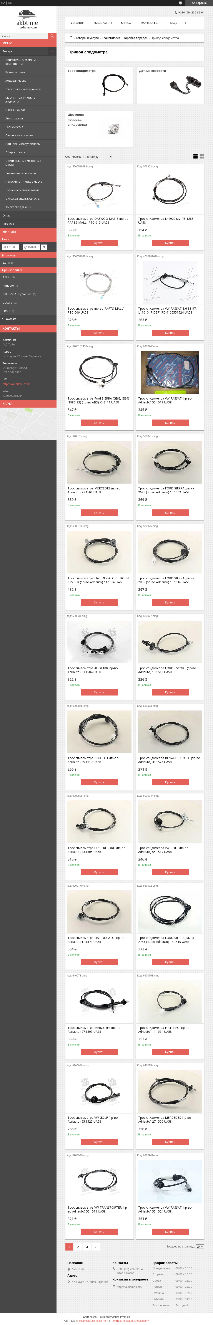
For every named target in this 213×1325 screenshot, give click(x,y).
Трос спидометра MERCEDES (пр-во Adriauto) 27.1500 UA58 (164, 1119)
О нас (6, 215)
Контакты (149, 23)
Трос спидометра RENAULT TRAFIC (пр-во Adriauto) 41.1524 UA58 (169, 760)
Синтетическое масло (20, 173)
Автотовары (14, 118)
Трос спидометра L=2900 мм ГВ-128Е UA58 (165, 221)
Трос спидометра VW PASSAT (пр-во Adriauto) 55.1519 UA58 (165, 400)
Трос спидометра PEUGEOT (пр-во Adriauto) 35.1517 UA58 (93, 760)
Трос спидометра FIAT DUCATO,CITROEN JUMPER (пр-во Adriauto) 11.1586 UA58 (98, 580)
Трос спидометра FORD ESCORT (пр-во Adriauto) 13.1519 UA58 (167, 670)
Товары (8, 51)
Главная (77, 23)
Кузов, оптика (15, 72)
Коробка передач (135, 38)
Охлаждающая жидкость (22, 198)
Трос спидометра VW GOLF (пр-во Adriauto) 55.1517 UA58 (163, 850)
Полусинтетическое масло (23, 181)
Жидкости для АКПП (19, 207)
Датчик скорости (152, 71)
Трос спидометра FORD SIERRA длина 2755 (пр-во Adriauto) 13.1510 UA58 (166, 940)
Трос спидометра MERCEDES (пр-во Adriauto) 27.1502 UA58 (94, 490)
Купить (99, 243)
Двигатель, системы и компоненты (20, 62)
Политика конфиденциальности (130, 1320)
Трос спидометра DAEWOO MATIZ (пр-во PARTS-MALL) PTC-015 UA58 (98, 221)
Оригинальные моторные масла (23, 163)
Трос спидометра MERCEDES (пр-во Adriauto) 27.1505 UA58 (94, 1030)
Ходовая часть (15, 81)
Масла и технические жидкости (20, 99)
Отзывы (8, 224)
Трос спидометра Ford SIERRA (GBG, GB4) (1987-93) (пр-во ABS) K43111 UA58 (98, 400)
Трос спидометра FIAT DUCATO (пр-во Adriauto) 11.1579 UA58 (96, 940)
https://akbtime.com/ (16, 384)
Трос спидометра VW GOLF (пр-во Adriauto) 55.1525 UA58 (93, 1119)
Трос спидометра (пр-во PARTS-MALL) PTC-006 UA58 (96, 310)
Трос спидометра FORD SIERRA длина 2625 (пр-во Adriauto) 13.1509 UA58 (166, 490)
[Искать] (52, 36)
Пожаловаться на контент (92, 1320)
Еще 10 (11, 318)
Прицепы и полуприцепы (22, 144)
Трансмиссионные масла (22, 190)
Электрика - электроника (23, 89)
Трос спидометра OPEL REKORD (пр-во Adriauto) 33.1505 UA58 (96, 850)
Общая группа (15, 152)
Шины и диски (15, 110)
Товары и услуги (87, 38)
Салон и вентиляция (19, 135)
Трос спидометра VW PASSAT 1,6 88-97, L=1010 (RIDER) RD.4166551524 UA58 (167, 310)
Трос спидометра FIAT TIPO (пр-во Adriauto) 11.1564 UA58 (164, 1030)
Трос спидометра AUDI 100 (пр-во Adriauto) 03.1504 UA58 (93, 670)
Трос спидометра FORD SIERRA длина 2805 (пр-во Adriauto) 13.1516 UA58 (166, 580)
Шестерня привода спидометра (77, 119)
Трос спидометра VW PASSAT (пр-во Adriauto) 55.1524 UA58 (165, 1209)
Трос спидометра (81, 71)
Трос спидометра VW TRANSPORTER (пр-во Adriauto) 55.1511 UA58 (98, 1209)
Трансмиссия (14, 127)
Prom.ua (125, 1316)
